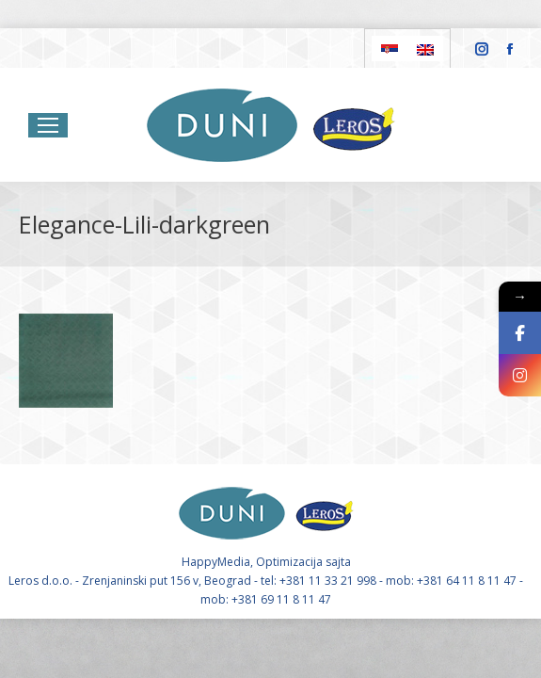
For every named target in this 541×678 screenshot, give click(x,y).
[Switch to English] (425, 48)
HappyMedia (216, 562)
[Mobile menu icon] (48, 125)
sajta (338, 562)
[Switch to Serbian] (389, 48)
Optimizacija (289, 562)
